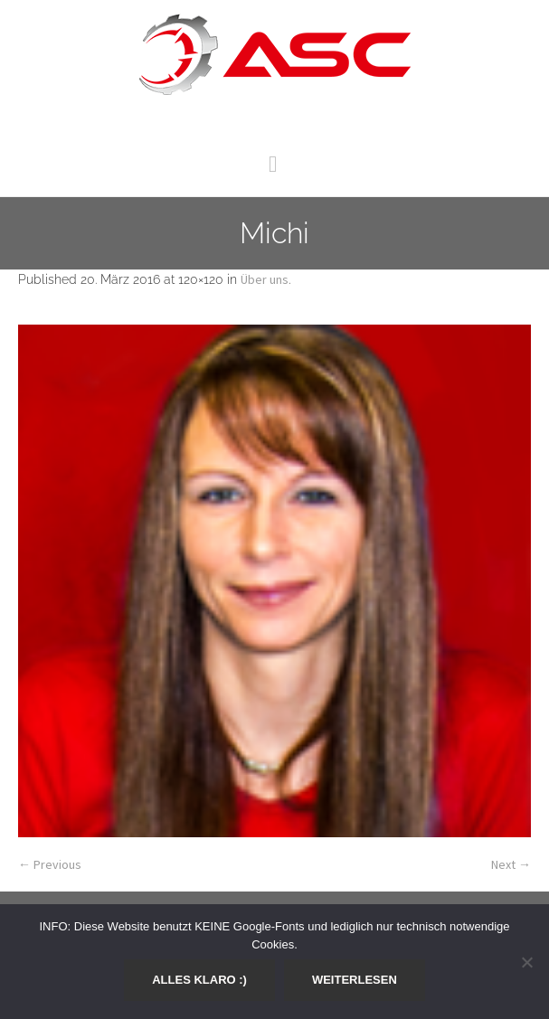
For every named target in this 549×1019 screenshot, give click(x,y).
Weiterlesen (354, 979)
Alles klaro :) (199, 979)
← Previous (49, 864)
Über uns (265, 279)
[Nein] (526, 962)
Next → (511, 864)
